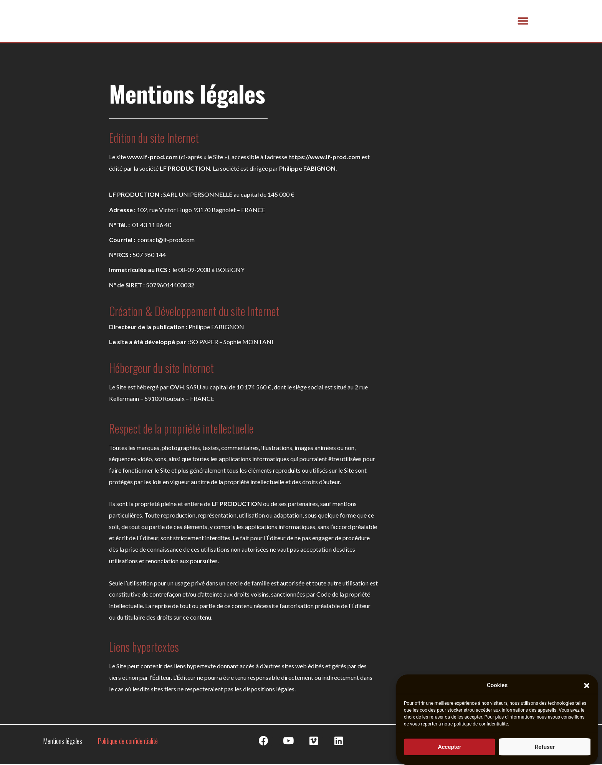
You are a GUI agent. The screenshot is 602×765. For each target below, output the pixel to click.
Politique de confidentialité (128, 742)
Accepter (449, 747)
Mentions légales (62, 742)
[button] (586, 687)
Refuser (545, 747)
